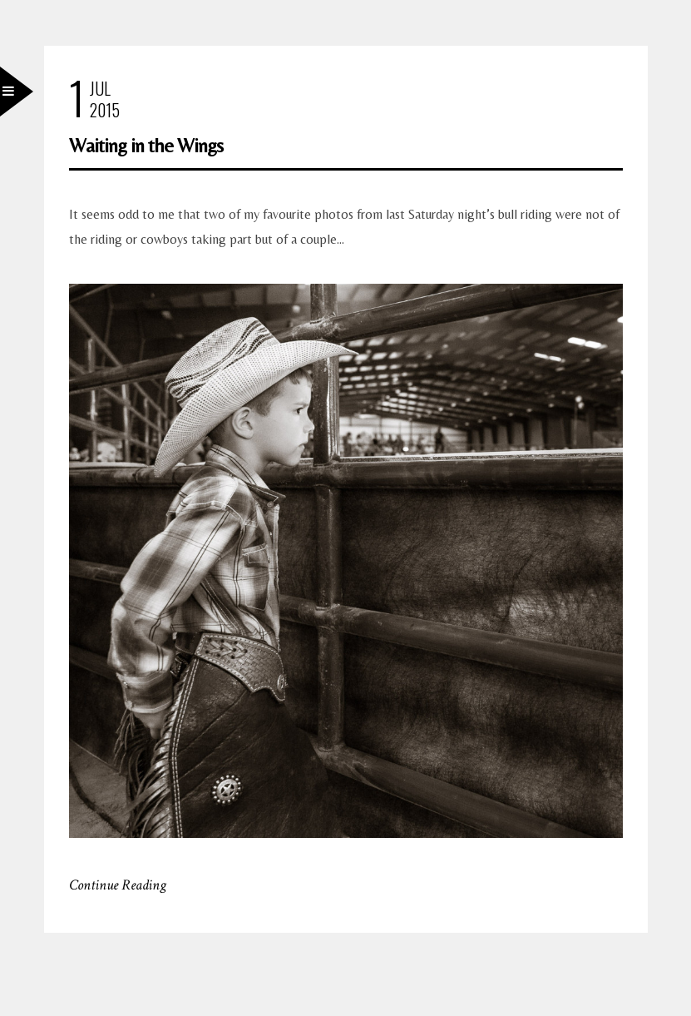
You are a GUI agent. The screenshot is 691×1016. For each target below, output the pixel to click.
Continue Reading (117, 885)
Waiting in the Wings (146, 145)
